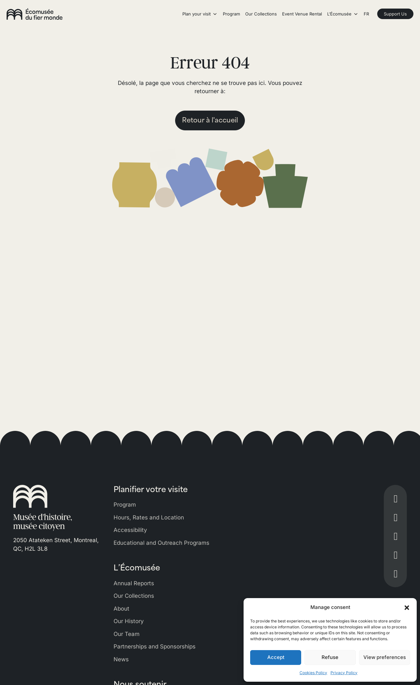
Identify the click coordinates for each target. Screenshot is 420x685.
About (121, 608)
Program (125, 504)
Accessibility (130, 530)
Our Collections (134, 596)
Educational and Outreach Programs (161, 543)
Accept (275, 657)
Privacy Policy (343, 672)
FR (366, 13)
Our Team (127, 634)
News (121, 659)
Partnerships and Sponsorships (155, 646)
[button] (407, 607)
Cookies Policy (313, 672)
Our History (129, 621)
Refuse (330, 657)
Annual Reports (134, 583)
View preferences (384, 657)
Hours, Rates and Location (149, 517)
